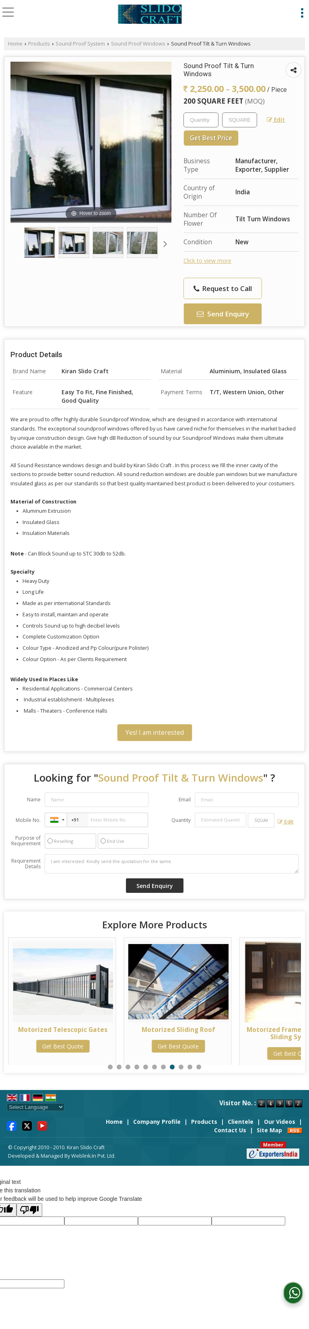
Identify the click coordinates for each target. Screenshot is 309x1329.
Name (34, 799)
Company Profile (157, 1121)
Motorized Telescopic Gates (62, 1029)
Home (15, 43)
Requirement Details (26, 863)
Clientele (240, 1121)
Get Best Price (211, 138)
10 (189, 1067)
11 (198, 1067)
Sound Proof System (80, 43)
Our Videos (279, 1121)
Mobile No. (28, 820)
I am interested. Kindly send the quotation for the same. (172, 864)
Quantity (181, 820)
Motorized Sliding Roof (178, 1029)
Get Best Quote (62, 1046)
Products (39, 43)
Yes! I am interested (155, 732)
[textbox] (239, 119)
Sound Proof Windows (138, 43)
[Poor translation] (29, 1210)
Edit (276, 119)
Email (185, 799)
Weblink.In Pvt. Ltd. (93, 1155)
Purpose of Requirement (26, 840)
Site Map (269, 1130)
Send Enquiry (223, 313)
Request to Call (223, 288)
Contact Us (230, 1130)
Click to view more (207, 260)
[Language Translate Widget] (35, 1107)
